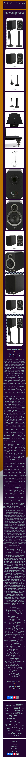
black (17, 713)
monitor (19, 719)
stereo (19, 704)
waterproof (12, 710)
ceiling (17, 710)
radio (22, 708)
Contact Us (14, 744)
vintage (8, 728)
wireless (16, 736)
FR (16, 751)
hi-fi (23, 710)
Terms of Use (14, 749)
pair (14, 705)
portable (11, 708)
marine (12, 713)
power (14, 725)
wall (19, 716)
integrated (18, 730)
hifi (17, 724)
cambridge (9, 736)
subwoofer (7, 713)
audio (14, 727)
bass (21, 736)
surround (11, 730)
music (19, 722)
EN (13, 751)
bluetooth (11, 718)
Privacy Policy (14, 746)
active (22, 713)
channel (20, 733)
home (21, 728)
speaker (12, 721)
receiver (22, 725)
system (8, 724)
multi (6, 710)
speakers (12, 733)
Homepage (14, 741)
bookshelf (8, 705)
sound (17, 708)
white (6, 708)
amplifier (13, 715)
